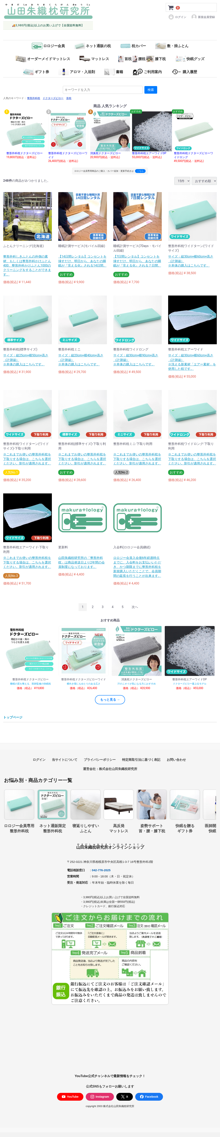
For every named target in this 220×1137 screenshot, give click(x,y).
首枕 (68, 98)
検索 (151, 90)
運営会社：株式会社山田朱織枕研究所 (110, 769)
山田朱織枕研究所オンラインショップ (110, 847)
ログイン (177, 17)
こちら (140, 171)
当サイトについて (64, 759)
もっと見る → (110, 699)
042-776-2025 (101, 870)
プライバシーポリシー (100, 759)
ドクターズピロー (53, 98)
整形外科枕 (33, 98)
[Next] (134, 607)
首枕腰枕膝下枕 (142, 59)
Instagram (100, 1097)
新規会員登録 (203, 17)
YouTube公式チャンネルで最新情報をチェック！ (110, 1076)
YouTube (70, 1097)
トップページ (12, 717)
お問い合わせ (176, 759)
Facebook (149, 1097)
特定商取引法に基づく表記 (141, 759)
